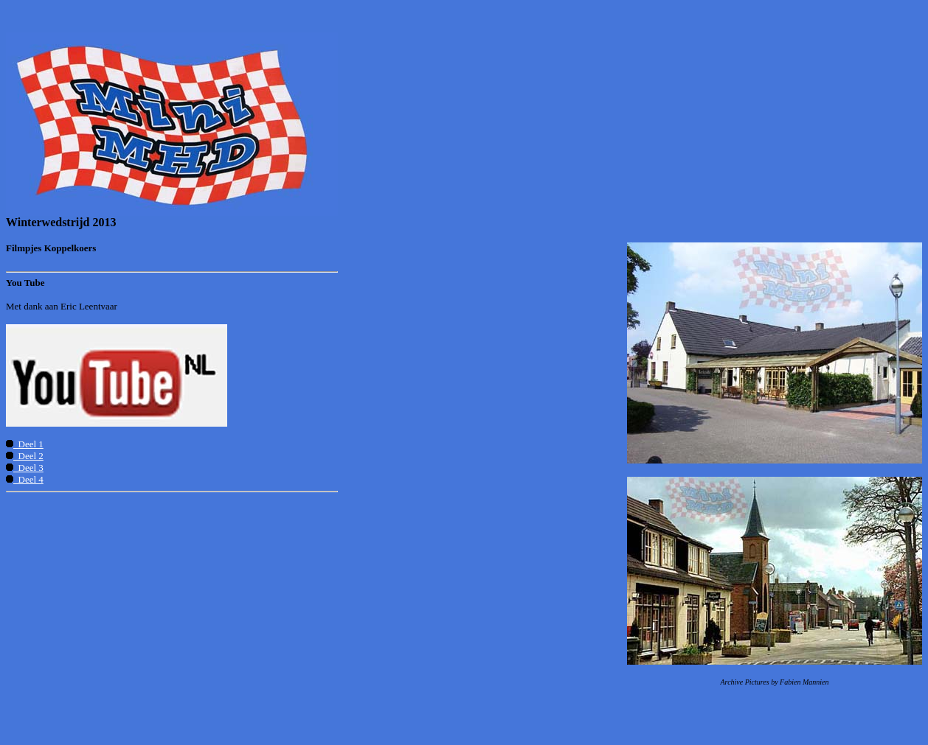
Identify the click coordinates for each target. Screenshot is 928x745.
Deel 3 (25, 467)
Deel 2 (25, 455)
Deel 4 (25, 479)
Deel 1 (25, 444)
